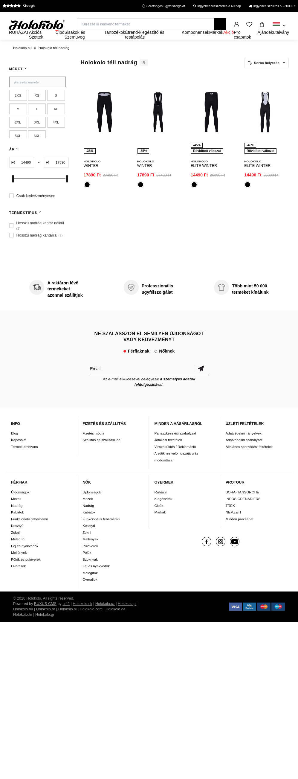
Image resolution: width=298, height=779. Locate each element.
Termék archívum (24, 458)
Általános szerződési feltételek (249, 458)
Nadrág (16, 517)
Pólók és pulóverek (26, 571)
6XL (37, 147)
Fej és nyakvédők (24, 557)
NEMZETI (233, 524)
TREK (230, 517)
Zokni (15, 544)
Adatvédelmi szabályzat (244, 451)
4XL (56, 134)
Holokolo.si (67, 620)
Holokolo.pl (127, 615)
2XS (18, 107)
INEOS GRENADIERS (243, 510)
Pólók (86, 564)
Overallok (18, 578)
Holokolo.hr (22, 626)
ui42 (66, 615)
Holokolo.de (116, 620)
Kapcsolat (18, 451)
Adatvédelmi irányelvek (244, 444)
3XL (37, 134)
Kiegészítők (163, 510)
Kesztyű (17, 537)
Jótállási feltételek (168, 451)
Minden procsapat (239, 530)
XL (56, 120)
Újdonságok (20, 503)
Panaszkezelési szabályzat (175, 444)
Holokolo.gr (44, 626)
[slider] (13, 190)
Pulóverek (90, 557)
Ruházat (160, 503)
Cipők (158, 517)
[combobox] (279, 26)
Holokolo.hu (23, 620)
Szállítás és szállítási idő (101, 451)
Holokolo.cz (105, 615)
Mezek (16, 510)
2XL (18, 134)
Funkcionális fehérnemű (29, 530)
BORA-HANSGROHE (242, 503)
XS (37, 107)
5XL (18, 147)
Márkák (160, 524)
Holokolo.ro (45, 620)
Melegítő (18, 551)
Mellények (19, 564)
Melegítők (90, 584)
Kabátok (17, 524)
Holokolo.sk (82, 615)
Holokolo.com (91, 620)
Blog (14, 444)
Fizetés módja (93, 444)
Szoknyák (90, 571)
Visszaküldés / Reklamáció (175, 458)
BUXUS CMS (45, 615)
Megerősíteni (201, 380)
